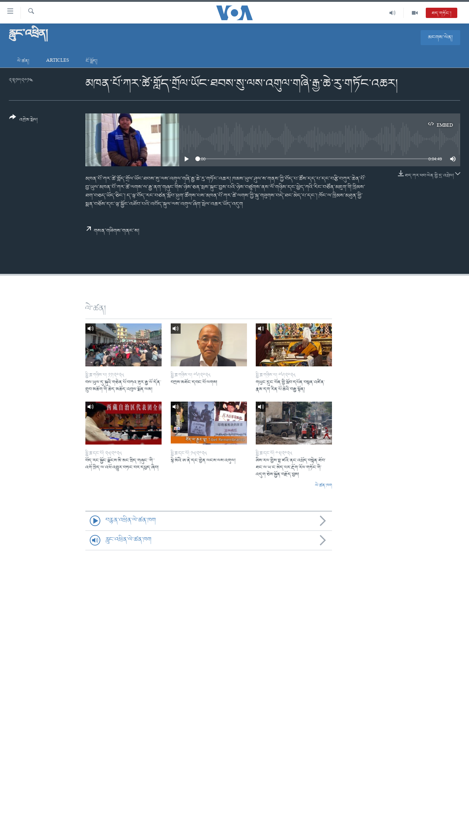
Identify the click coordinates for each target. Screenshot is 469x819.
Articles (57, 61)
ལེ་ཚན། (23, 61)
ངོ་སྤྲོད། (91, 61)
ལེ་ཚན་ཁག (323, 485)
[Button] (23, 120)
